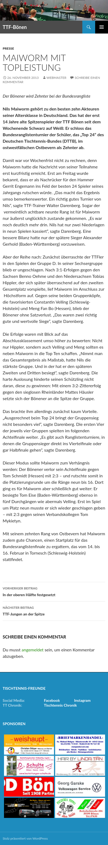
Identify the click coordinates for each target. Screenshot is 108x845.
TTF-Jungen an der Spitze (54, 610)
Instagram (82, 700)
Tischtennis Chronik (60, 705)
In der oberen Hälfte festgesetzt (54, 591)
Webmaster (56, 78)
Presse (8, 48)
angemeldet (33, 649)
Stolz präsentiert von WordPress (25, 838)
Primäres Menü (101, 27)
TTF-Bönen (15, 27)
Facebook (52, 700)
